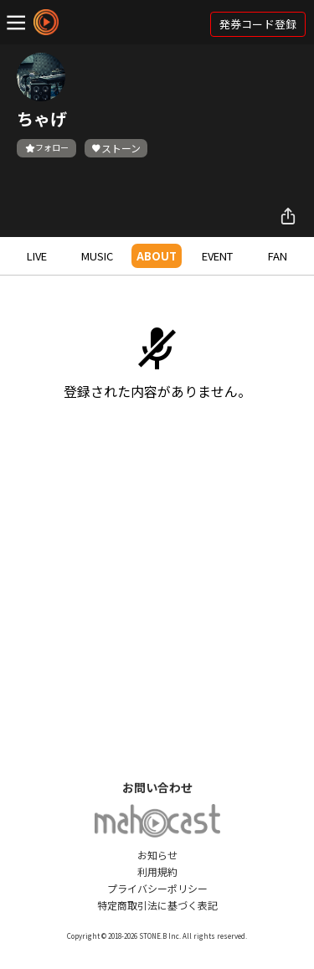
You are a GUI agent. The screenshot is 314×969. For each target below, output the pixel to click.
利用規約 (157, 871)
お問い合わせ (157, 787)
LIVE (37, 256)
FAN (277, 256)
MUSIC (97, 256)
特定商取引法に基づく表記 (157, 905)
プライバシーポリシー (157, 888)
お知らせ (157, 855)
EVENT (217, 256)
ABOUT (156, 256)
